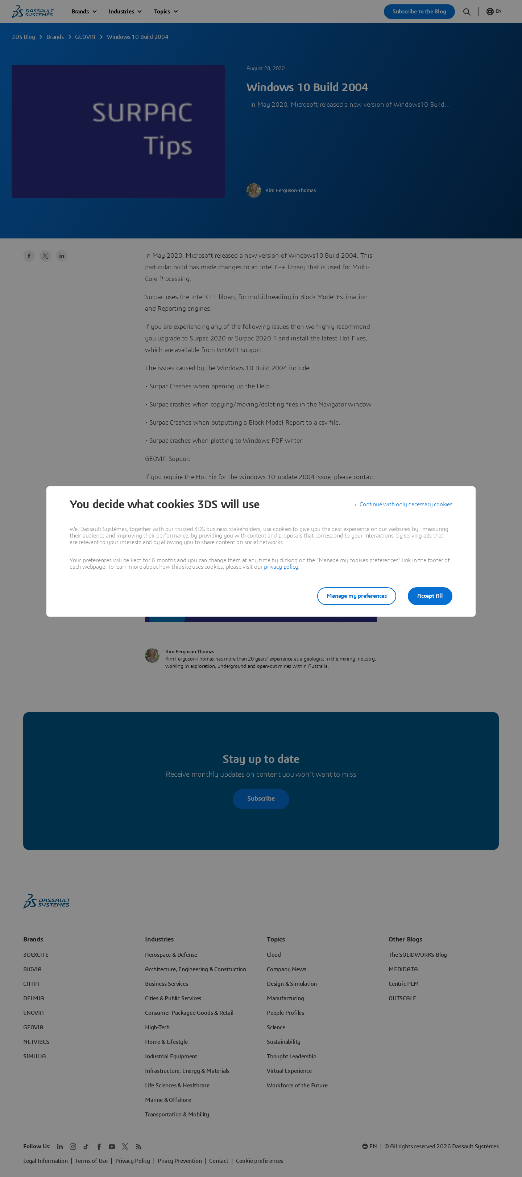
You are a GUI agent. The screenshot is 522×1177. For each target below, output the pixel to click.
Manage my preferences (357, 596)
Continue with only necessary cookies (406, 504)
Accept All (430, 596)
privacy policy (281, 567)
